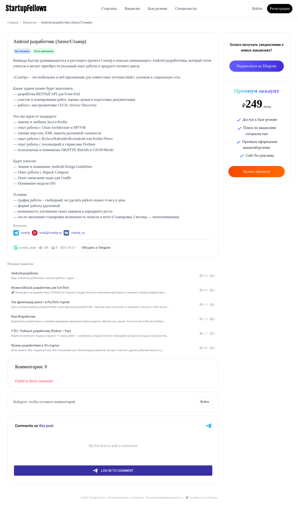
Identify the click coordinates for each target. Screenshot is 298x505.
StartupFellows (26, 8)
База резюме (157, 8)
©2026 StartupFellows (93, 497)
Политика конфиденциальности (164, 497)
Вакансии (132, 8)
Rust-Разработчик (23, 316)
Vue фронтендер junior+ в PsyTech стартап (40, 302)
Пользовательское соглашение (126, 497)
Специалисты (186, 8)
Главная (12, 22)
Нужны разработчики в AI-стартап (35, 345)
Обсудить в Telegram (96, 247)
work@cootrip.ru (50, 232)
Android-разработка (24, 273)
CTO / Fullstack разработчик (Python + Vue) (41, 331)
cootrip (25, 232)
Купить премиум (256, 171)
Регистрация (280, 8)
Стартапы (109, 8)
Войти (257, 8)
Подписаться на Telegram (257, 66)
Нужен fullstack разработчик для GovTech (40, 287)
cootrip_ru (78, 232)
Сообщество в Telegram (201, 497)
